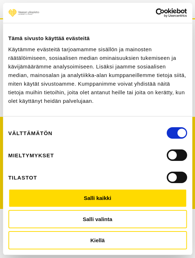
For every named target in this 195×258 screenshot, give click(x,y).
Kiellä (97, 240)
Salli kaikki (97, 198)
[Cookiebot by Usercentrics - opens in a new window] (155, 13)
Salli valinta (97, 219)
